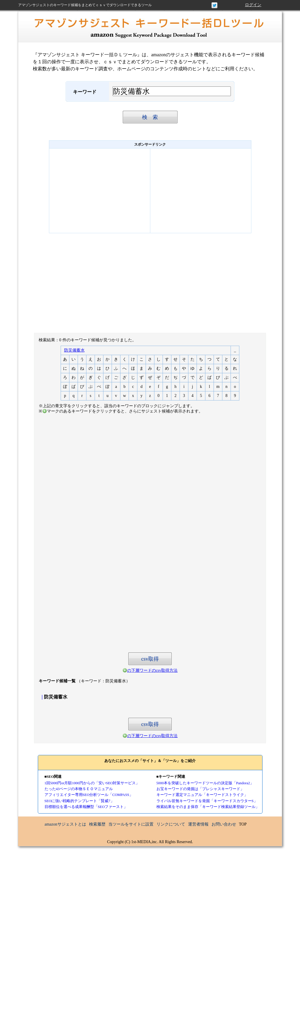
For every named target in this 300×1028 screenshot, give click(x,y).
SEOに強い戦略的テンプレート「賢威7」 (79, 801)
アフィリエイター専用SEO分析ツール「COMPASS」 (89, 795)
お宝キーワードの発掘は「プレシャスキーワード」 (200, 789)
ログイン (253, 5)
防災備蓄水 (74, 350)
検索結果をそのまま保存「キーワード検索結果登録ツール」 (207, 807)
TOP (243, 824)
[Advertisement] (99, 191)
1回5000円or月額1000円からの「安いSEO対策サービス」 (92, 783)
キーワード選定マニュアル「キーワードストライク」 (202, 795)
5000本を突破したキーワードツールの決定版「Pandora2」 (205, 783)
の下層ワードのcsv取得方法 (152, 670)
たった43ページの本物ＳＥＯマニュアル (79, 789)
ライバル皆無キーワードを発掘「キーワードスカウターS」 (207, 801)
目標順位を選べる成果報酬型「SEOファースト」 (86, 807)
